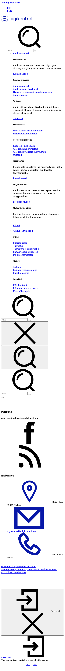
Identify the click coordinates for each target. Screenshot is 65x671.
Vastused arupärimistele (25, 148)
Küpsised (17, 569)
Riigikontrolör (20, 242)
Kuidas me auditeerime (25, 133)
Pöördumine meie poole (25, 288)
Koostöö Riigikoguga (24, 145)
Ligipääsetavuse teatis (34, 569)
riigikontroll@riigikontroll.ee (21, 531)
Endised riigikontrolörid (25, 270)
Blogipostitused (21, 201)
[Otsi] (20, 50)
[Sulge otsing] (24, 333)
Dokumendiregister (23, 254)
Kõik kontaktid (20, 285)
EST (9, 8)
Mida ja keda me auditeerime (28, 130)
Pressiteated (20, 178)
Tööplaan (18, 118)
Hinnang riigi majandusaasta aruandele (33, 92)
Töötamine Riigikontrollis (26, 248)
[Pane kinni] (32, 612)
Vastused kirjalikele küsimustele (29, 151)
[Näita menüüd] (2, 397)
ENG (9, 11)
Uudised (17, 154)
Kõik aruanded (20, 73)
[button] (28, 657)
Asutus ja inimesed (23, 230)
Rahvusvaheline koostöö (25, 251)
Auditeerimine (20, 95)
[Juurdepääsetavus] (10, 2)
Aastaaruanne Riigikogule (26, 89)
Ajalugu (17, 267)
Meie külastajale (21, 291)
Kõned (16, 225)
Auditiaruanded (21, 53)
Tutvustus (18, 245)
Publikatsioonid (21, 273)
